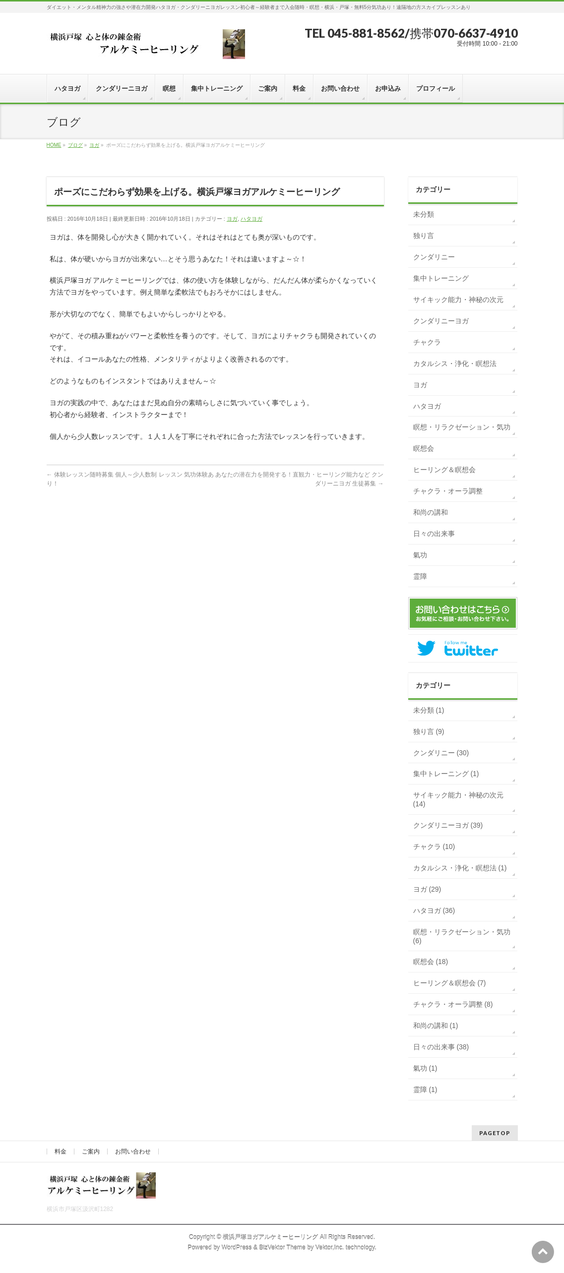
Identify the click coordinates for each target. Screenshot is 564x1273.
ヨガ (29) (427, 889)
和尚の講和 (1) (435, 1026)
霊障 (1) (425, 1089)
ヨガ (232, 219)
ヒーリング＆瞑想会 (444, 470)
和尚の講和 (430, 512)
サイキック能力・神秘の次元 (458, 299)
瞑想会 (423, 448)
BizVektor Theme (282, 1247)
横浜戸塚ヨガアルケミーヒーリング (270, 1237)
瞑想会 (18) (430, 962)
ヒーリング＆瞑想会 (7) (449, 983)
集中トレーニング (441, 278)
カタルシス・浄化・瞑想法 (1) (460, 868)
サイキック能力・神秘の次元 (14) (458, 799)
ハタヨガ (251, 219)
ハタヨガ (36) (434, 910)
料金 (60, 1151)
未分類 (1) (428, 710)
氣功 (420, 555)
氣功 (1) (425, 1068)
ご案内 (91, 1151)
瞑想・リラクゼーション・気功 (461, 427)
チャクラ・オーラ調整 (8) (453, 1004)
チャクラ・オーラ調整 (448, 491)
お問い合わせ (133, 1151)
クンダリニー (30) (441, 753)
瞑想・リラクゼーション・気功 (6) (461, 936)
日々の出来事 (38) (441, 1047)
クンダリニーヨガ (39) (448, 825)
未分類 (423, 214)
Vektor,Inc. (329, 1247)
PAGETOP (494, 1133)
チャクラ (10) (434, 846)
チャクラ (427, 342)
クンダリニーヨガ (441, 321)
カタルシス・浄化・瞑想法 (455, 363)
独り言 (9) (428, 731)
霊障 (420, 576)
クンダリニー (434, 257)
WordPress (237, 1247)
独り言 (423, 236)
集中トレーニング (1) (446, 774)
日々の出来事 (434, 534)
